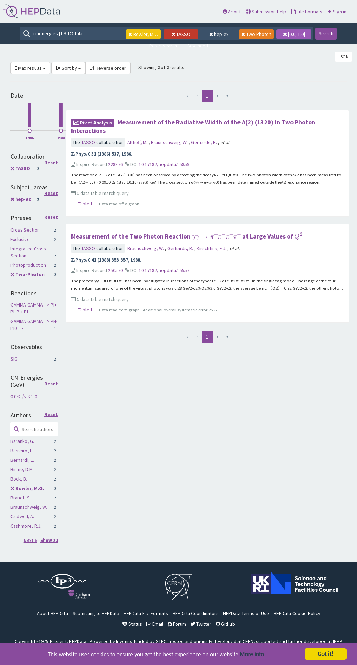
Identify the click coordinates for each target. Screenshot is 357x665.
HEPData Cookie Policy (297, 613)
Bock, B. (18, 479)
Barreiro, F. (21, 450)
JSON (344, 56)
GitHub (225, 624)
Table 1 (85, 204)
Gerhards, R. (204, 142)
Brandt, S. (20, 497)
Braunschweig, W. (28, 507)
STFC (161, 641)
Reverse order (108, 68)
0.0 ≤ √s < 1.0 (23, 396)
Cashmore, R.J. (25, 526)
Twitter (201, 624)
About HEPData (52, 613)
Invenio (123, 641)
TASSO (22, 168)
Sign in (337, 11)
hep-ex (23, 199)
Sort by (68, 68)
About (232, 11)
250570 (115, 270)
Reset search (163, 46)
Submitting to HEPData (96, 613)
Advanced (197, 46)
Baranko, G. (22, 441)
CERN (248, 641)
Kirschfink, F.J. (212, 248)
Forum (177, 624)
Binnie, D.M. (22, 469)
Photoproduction (28, 265)
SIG (13, 359)
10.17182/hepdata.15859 (164, 164)
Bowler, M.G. (29, 488)
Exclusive (20, 239)
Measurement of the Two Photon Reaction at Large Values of (186, 236)
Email (154, 624)
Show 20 (49, 540)
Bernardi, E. (22, 460)
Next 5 (30, 540)
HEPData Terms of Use (246, 613)
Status (132, 624)
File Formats (306, 11)
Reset (51, 163)
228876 (115, 164)
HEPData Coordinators (196, 613)
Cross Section (25, 230)
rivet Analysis (92, 123)
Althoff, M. (138, 142)
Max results (30, 68)
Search (326, 33)
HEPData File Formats (146, 613)
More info (252, 655)
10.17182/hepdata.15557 (164, 270)
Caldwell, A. (22, 516)
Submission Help (266, 11)
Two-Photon (30, 274)
